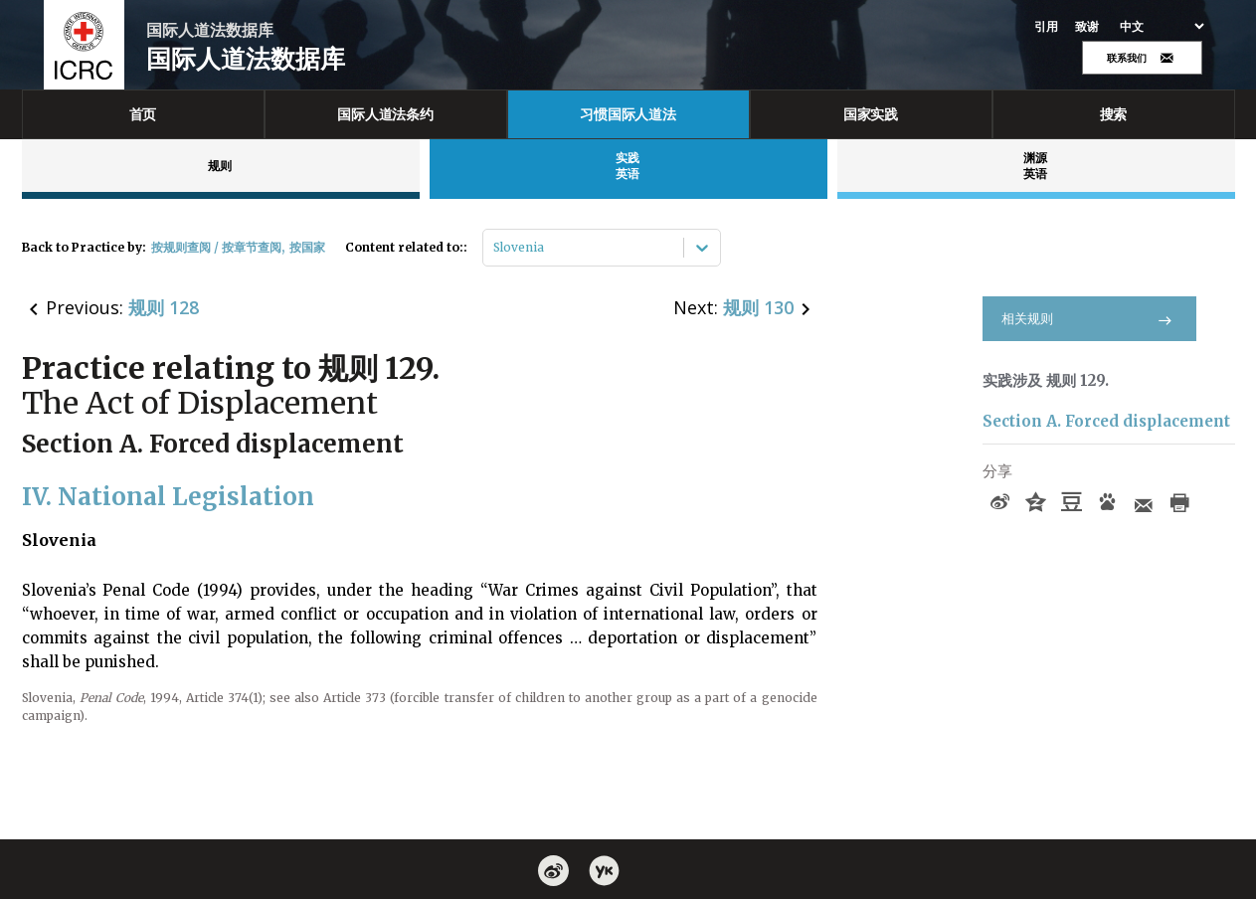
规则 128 (163, 307)
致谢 (1087, 27)
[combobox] (494, 248)
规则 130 (758, 307)
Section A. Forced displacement (1106, 421)
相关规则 (1089, 318)
